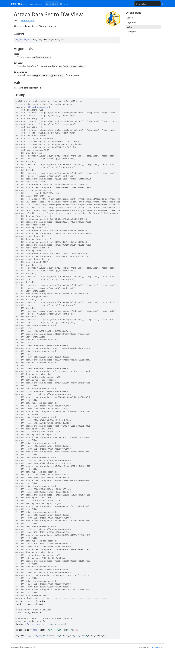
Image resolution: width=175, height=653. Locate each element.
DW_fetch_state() (41, 57)
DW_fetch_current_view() (72, 66)
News (64, 3)
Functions (52, 3)
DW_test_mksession (38, 107)
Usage (130, 17)
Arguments (132, 22)
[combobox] (147, 3)
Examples (131, 31)
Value (129, 26)
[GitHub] (162, 3)
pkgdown (155, 647)
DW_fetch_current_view (39, 624)
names (35, 630)
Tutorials (36, 3)
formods (16, 3)
